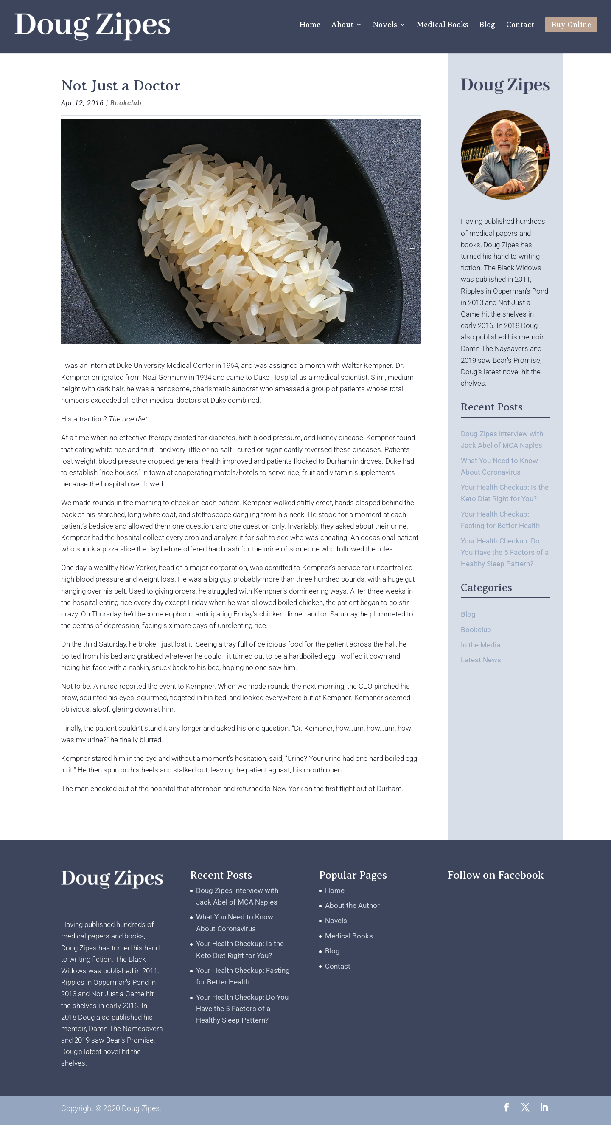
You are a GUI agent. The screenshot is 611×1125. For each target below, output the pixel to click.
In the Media (480, 645)
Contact (520, 25)
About (342, 25)
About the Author (352, 905)
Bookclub (126, 103)
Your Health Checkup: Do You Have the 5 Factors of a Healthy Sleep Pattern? (505, 552)
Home (310, 25)
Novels (385, 25)
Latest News (481, 660)
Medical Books (442, 25)
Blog (487, 25)
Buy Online (571, 24)
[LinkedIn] (544, 1108)
